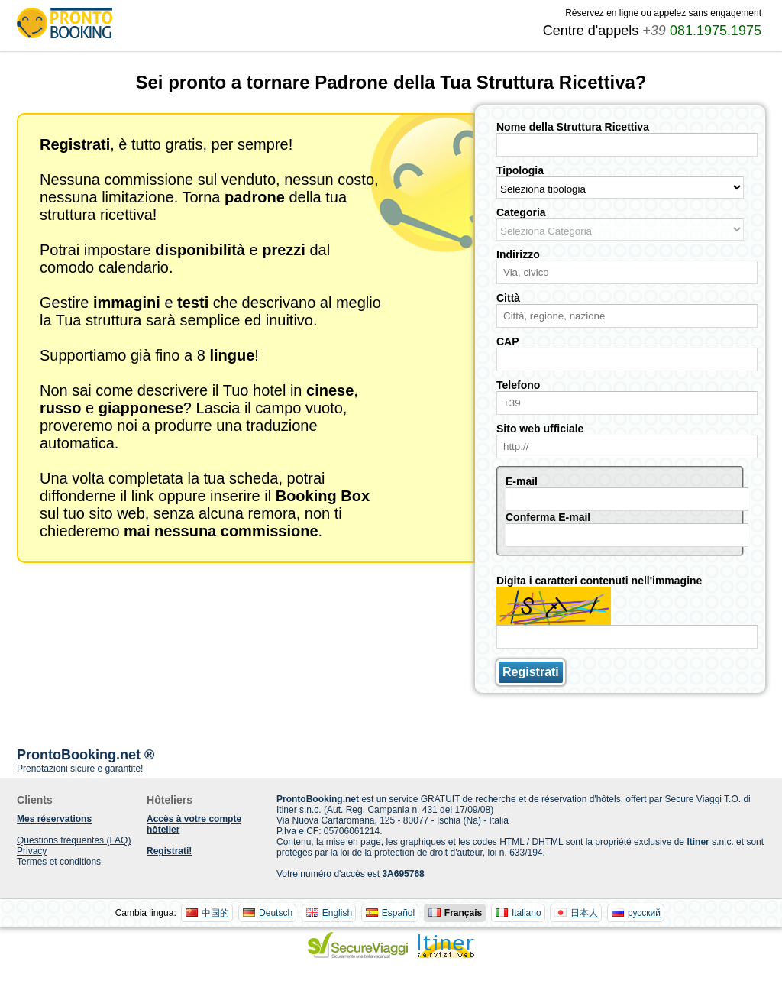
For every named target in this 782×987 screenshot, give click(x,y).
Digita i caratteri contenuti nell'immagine (599, 580)
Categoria (521, 212)
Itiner (698, 842)
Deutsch (275, 913)
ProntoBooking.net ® (85, 754)
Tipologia (520, 170)
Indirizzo (518, 254)
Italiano (526, 913)
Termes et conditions (59, 861)
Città (508, 298)
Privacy (32, 851)
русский (644, 913)
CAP (507, 341)
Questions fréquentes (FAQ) (74, 840)
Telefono (518, 385)
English (337, 913)
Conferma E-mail (548, 517)
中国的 (215, 913)
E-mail (522, 481)
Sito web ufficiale (539, 428)
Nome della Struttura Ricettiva (572, 127)
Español (398, 913)
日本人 (584, 913)
